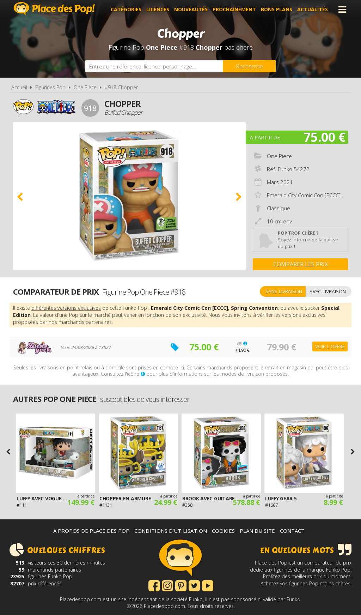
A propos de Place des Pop (91, 530)
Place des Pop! (54, 8)
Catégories (126, 9)
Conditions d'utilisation (170, 530)
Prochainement (234, 9)
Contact (292, 530)
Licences (157, 9)
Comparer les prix (300, 264)
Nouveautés (191, 9)
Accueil (19, 87)
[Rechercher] (249, 66)
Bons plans (276, 9)
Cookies (223, 530)
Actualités (312, 9)
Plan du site (257, 530)
